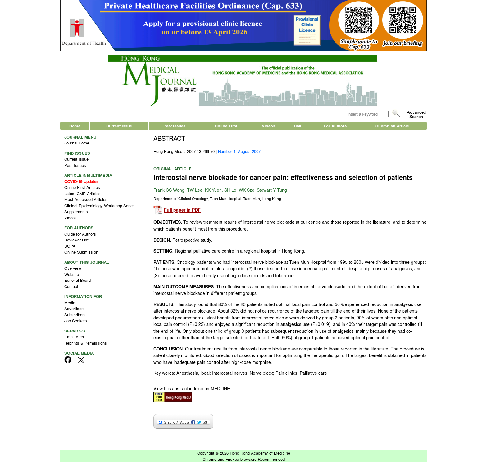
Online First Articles (82, 187)
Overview (72, 268)
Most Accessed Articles (85, 199)
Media (69, 302)
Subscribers (75, 315)
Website (71, 274)
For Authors (335, 126)
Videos (268, 126)
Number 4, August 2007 (239, 151)
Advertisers (74, 308)
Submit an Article (392, 126)
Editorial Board (77, 280)
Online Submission (81, 252)
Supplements (76, 211)
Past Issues (174, 126)
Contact (71, 286)
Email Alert (74, 337)
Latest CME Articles (82, 193)
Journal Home (76, 143)
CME (298, 126)
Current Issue (119, 126)
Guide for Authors (80, 234)
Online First (226, 126)
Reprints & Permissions (85, 343)
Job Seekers (75, 320)
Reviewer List (76, 240)
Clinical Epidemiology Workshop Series (99, 205)
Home (74, 126)
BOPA (69, 246)
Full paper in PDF (182, 210)
